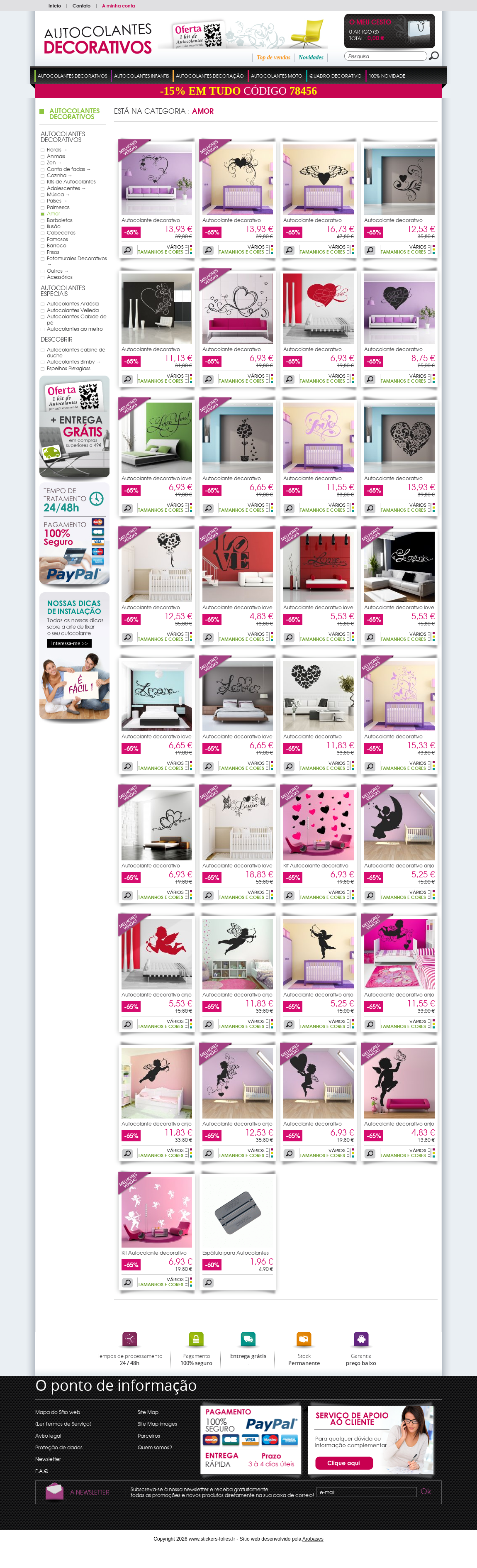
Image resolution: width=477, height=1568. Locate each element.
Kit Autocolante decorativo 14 (315, 868)
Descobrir (57, 339)
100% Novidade (387, 75)
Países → (57, 200)
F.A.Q (41, 1471)
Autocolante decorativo (151, 220)
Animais (56, 156)
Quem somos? (155, 1447)
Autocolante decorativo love (157, 478)
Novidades (311, 57)
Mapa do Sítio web (57, 1412)
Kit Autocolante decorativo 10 (154, 1255)
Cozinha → (60, 175)
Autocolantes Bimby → (74, 361)
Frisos (53, 252)
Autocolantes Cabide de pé (77, 319)
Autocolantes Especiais (63, 291)
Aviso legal (48, 1435)
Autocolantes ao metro (75, 329)
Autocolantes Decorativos (72, 75)
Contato (81, 5)
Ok (425, 1492)
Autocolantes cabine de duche (76, 353)
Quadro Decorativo (335, 75)
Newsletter (48, 1459)
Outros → (58, 271)
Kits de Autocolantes (71, 181)
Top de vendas (273, 57)
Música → (58, 194)
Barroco (56, 245)
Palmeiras (58, 207)
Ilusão (54, 226)
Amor (53, 213)
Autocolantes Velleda (73, 310)
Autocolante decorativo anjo (399, 865)
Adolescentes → (66, 188)
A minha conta (118, 5)
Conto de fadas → (69, 169)
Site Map (148, 1412)
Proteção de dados (59, 1447)
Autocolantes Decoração (210, 75)
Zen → (54, 162)
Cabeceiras (61, 232)
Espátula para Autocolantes (235, 1252)
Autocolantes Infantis (141, 75)
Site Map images (157, 1423)
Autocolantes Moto (276, 75)
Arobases (313, 1539)
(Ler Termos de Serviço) (63, 1423)
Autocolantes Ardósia (73, 303)
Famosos (57, 239)
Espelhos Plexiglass (68, 368)
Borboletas (60, 220)
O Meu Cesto (370, 23)
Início (55, 5)
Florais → (57, 149)
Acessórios (60, 277)
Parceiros (149, 1435)
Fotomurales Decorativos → (77, 261)
